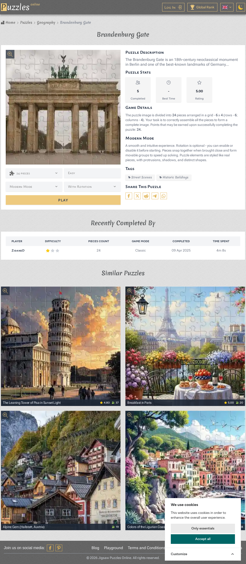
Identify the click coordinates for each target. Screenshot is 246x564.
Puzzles (26, 22)
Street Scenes (140, 177)
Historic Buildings (174, 177)
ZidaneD (18, 250)
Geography (46, 22)
